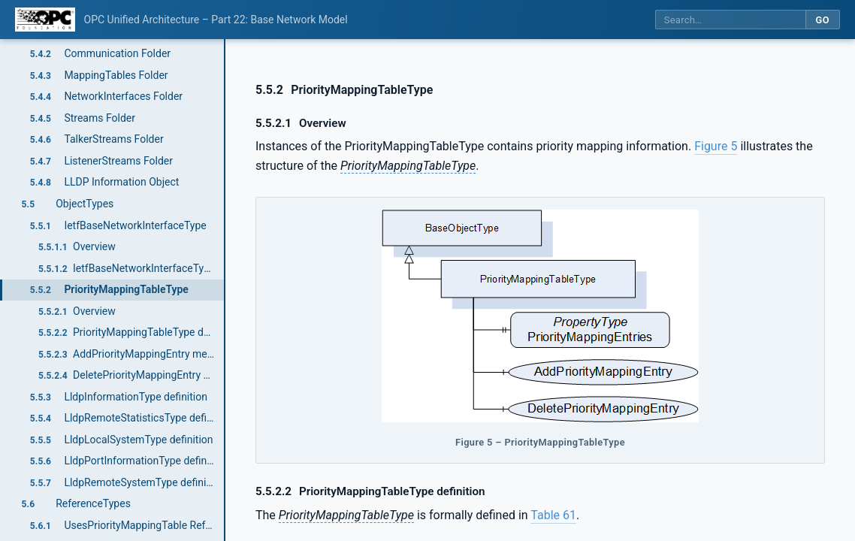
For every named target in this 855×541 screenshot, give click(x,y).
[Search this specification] (730, 20)
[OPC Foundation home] (45, 20)
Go (822, 20)
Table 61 (553, 515)
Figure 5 (715, 146)
